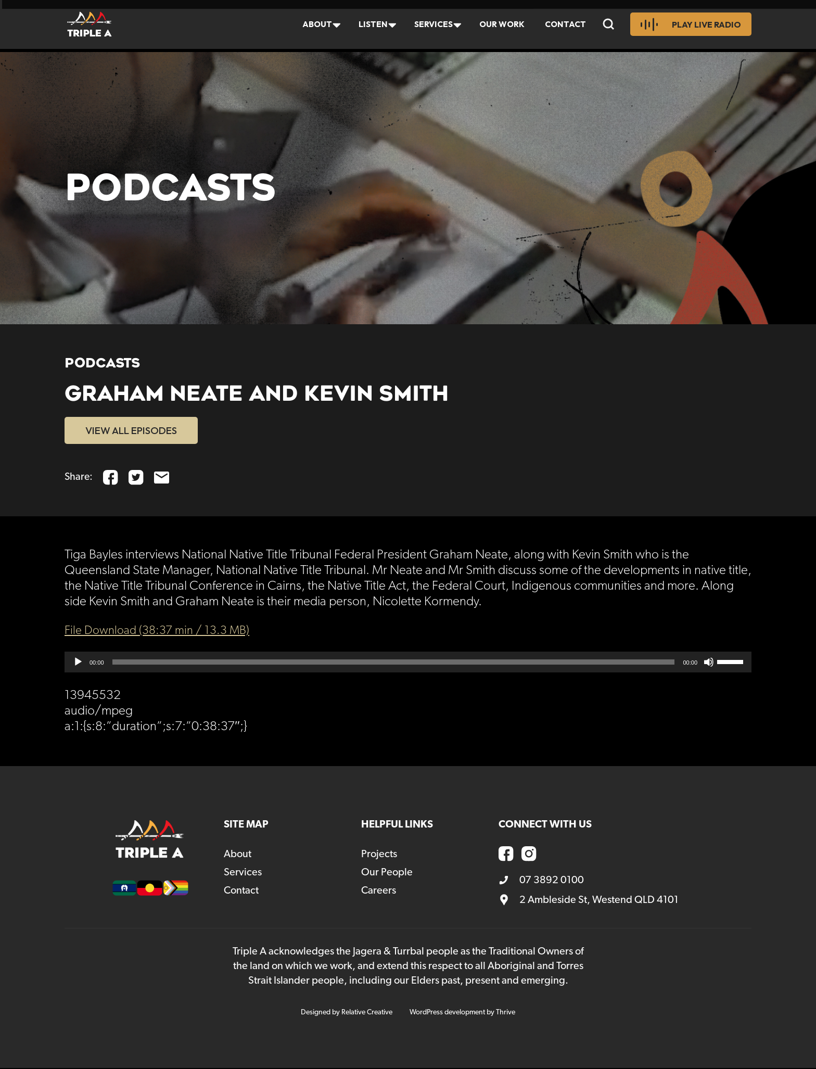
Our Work (501, 25)
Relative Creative (366, 1013)
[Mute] (709, 663)
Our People (387, 873)
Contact (566, 25)
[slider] (393, 663)
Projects (379, 855)
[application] (408, 663)
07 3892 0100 (541, 881)
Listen (370, 25)
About (313, 25)
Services (431, 25)
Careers (378, 891)
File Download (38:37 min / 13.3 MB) (162, 631)
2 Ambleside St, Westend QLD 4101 (589, 901)
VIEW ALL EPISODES (136, 430)
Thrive (505, 1013)
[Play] (78, 663)
